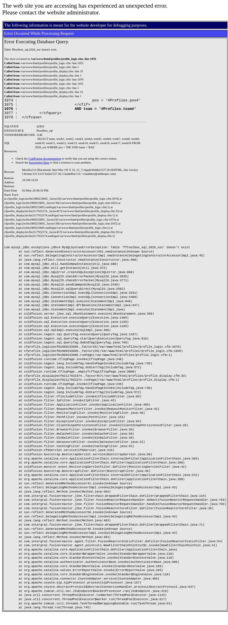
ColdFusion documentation (44, 162)
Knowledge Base (39, 166)
